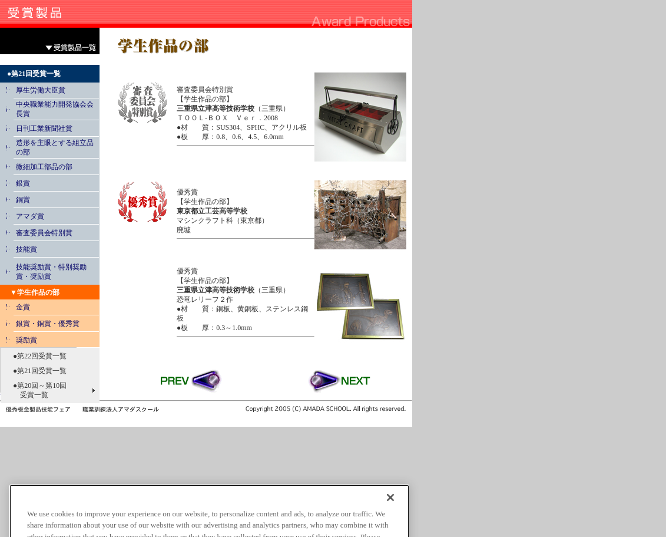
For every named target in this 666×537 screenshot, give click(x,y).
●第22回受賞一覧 (36, 356)
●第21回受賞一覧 (36, 371)
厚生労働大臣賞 (40, 90)
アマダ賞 (30, 216)
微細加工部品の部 (44, 167)
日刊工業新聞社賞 (44, 128)
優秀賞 (68, 323)
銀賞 (23, 183)
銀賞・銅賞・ (37, 323)
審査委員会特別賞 (44, 233)
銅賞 (23, 200)
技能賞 (26, 249)
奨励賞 (26, 340)
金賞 (23, 307)
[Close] (390, 512)
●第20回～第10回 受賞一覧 (36, 390)
